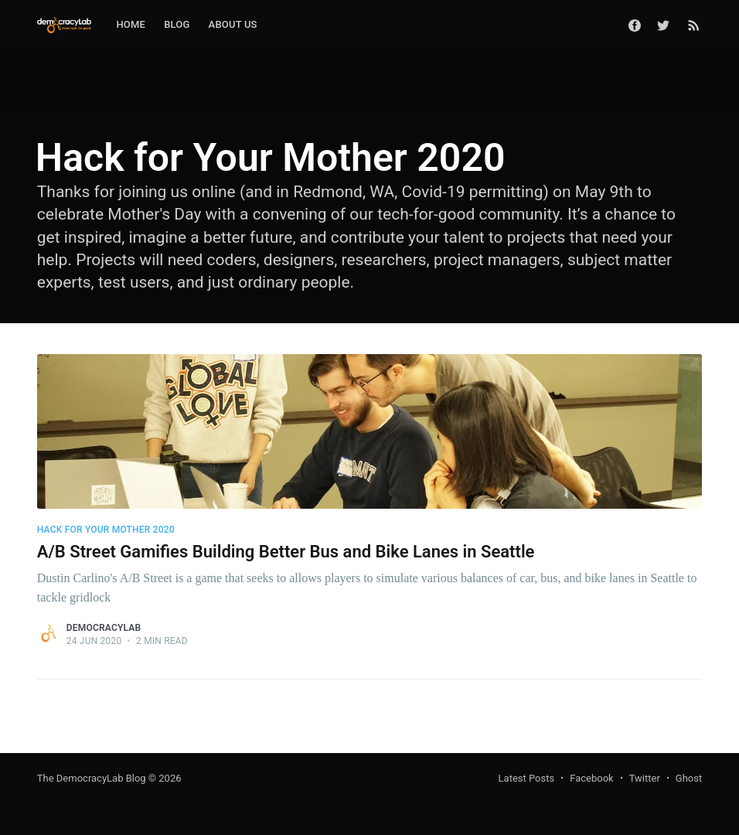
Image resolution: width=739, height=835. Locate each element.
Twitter (644, 778)
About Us (233, 24)
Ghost (689, 778)
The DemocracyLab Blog (91, 778)
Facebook (591, 778)
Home (130, 24)
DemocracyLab (103, 627)
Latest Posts (527, 778)
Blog (176, 24)
